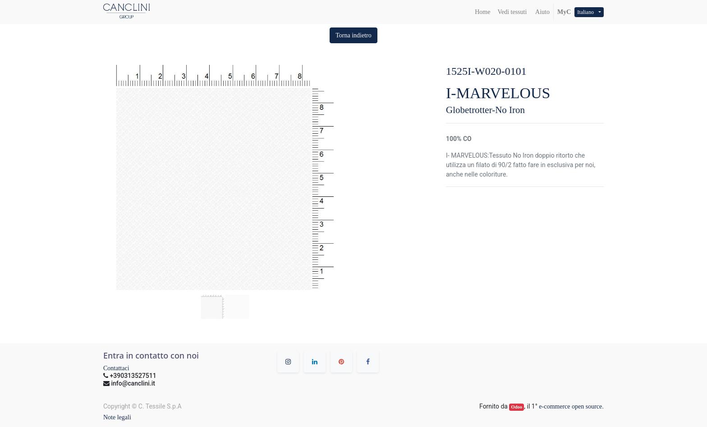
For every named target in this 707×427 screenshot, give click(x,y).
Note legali (117, 417)
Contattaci (116, 368)
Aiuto (542, 12)
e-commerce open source (570, 406)
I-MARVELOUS (498, 93)
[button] (353, 35)
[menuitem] (482, 12)
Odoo (517, 406)
